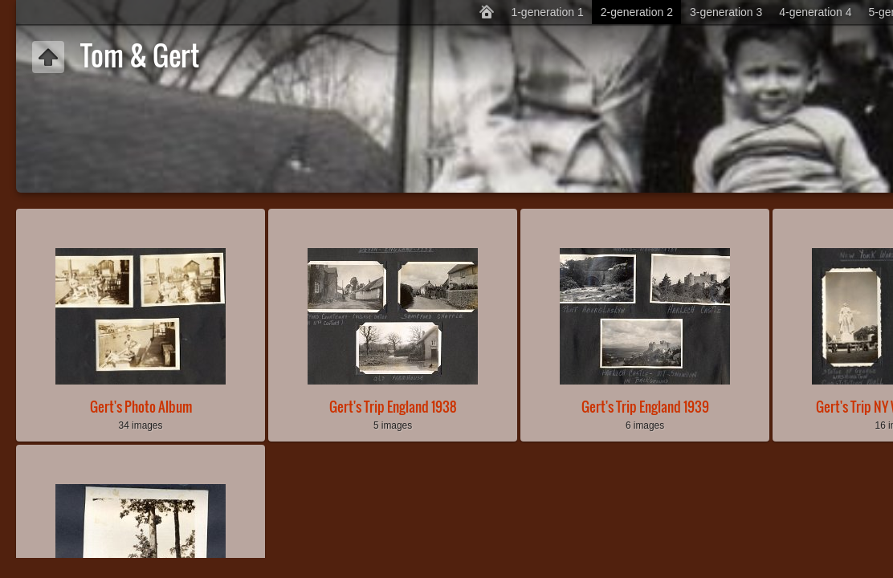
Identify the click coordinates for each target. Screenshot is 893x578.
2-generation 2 (637, 12)
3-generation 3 (726, 12)
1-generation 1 (547, 12)
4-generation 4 (815, 12)
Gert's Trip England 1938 (393, 407)
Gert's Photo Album (141, 407)
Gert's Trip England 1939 (645, 407)
